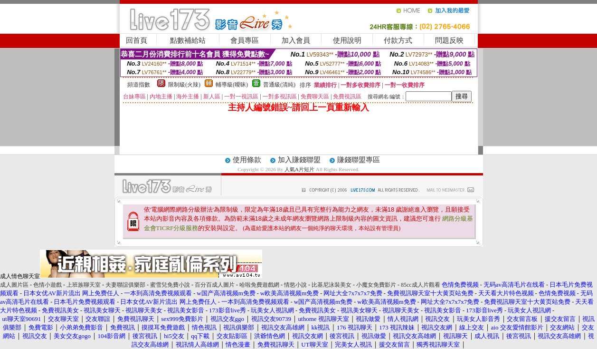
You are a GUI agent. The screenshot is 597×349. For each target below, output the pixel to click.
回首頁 (136, 40)
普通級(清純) (279, 84)
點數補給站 (188, 40)
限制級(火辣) (184, 84)
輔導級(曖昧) (232, 84)
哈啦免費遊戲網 (259, 284)
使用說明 (347, 40)
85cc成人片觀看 (420, 284)
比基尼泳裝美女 (331, 284)
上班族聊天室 (83, 284)
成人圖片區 (14, 284)
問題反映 (449, 40)
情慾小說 (295, 284)
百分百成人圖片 (215, 284)
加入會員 (296, 40)
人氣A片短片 (299, 169)
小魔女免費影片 (376, 284)
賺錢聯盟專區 (358, 160)
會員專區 (244, 40)
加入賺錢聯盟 (299, 160)
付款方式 (398, 40)
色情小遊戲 (47, 284)
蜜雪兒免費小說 (170, 284)
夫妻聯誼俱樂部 (125, 284)
